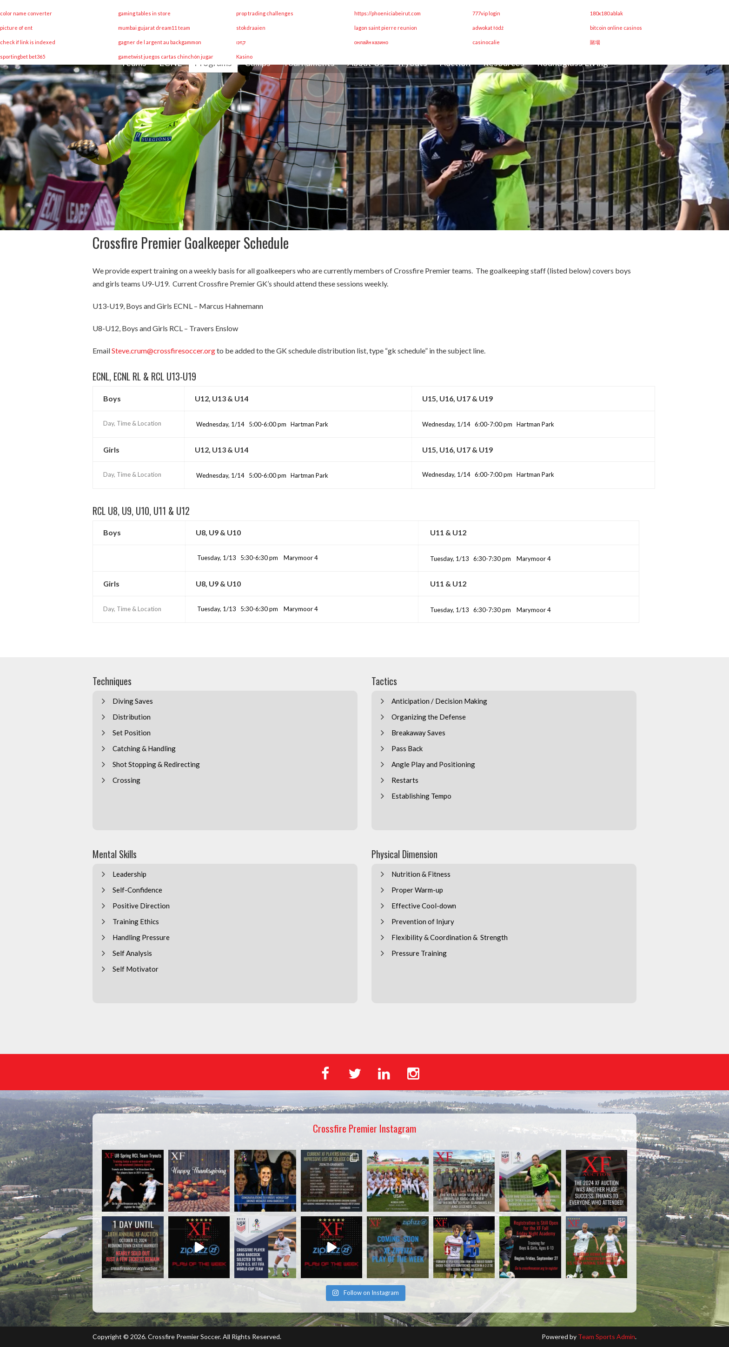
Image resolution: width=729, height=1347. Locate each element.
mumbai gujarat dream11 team (154, 28)
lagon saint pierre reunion (385, 28)
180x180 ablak (606, 13)
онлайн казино (371, 42)
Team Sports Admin (606, 1336)
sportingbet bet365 (22, 56)
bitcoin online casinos (616, 28)
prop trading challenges (264, 13)
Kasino (244, 56)
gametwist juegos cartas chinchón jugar (165, 56)
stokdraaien (250, 28)
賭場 (595, 42)
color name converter (26, 13)
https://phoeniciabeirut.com (387, 13)
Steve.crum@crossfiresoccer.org (163, 350)
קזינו (241, 42)
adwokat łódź (488, 28)
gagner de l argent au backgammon (159, 42)
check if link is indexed (27, 42)
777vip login (486, 13)
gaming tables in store (144, 13)
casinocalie (486, 42)
